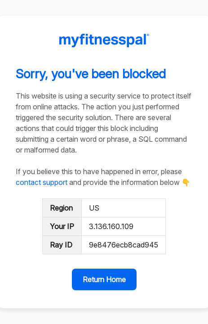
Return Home (104, 279)
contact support (41, 182)
